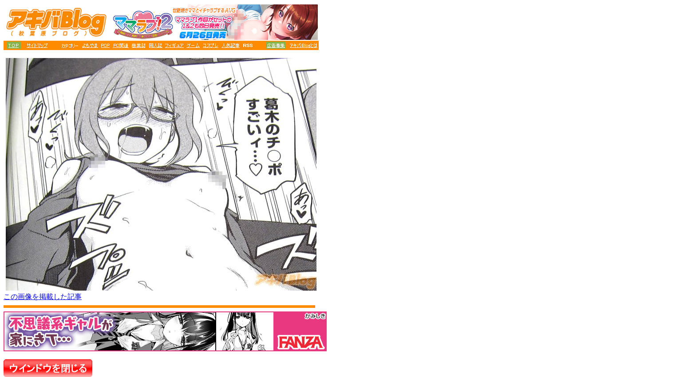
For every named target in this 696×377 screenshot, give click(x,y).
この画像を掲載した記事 (43, 296)
